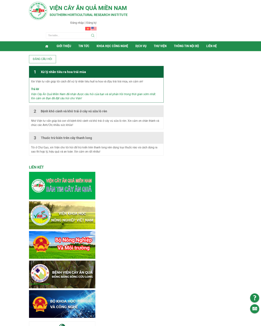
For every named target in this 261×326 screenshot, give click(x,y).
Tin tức (84, 28)
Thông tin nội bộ (186, 28)
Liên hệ (212, 28)
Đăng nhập (213, 4)
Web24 (164, 322)
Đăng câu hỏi (42, 40)
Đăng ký (227, 4)
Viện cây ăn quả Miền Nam (88, 8)
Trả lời (35, 70)
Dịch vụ (141, 28)
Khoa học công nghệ (113, 28)
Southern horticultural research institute (88, 15)
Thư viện (160, 28)
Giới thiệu (64, 28)
